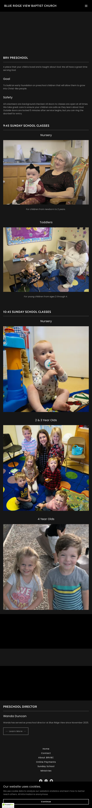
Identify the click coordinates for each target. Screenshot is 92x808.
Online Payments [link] (46, 761)
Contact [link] (46, 753)
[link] (30, 6)
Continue (46, 801)
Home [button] (46, 748)
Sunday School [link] (46, 766)
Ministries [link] (46, 770)
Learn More (16, 731)
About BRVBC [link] (46, 757)
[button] (86, 6)
